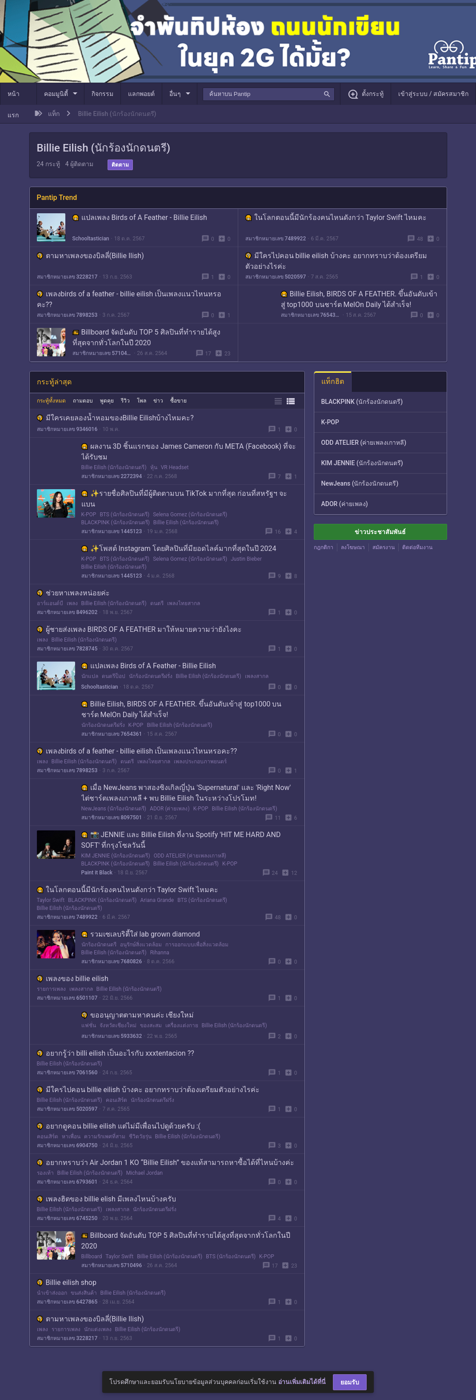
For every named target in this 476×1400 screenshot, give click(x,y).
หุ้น (153, 467)
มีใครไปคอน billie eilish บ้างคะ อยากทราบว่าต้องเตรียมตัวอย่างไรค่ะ (148, 1089)
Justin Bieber (246, 559)
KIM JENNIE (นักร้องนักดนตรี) (115, 856)
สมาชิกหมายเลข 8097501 (111, 817)
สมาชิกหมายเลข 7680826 (111, 961)
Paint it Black (96, 873)
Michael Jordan (144, 1173)
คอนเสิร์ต (116, 1100)
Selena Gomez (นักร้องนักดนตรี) (190, 514)
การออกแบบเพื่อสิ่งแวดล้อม (196, 944)
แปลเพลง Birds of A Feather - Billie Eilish (139, 217)
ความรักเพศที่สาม (104, 1136)
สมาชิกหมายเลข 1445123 (111, 531)
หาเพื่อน (71, 1136)
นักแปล (89, 676)
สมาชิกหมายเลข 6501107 (67, 998)
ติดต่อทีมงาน (417, 547)
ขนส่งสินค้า (84, 1293)
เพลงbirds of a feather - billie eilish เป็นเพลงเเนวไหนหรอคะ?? (137, 751)
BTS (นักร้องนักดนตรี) (124, 514)
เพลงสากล (256, 676)
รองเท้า (45, 1173)
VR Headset (175, 467)
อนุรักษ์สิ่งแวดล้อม (141, 944)
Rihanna (159, 952)
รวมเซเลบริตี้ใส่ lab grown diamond (140, 934)
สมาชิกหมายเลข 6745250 (67, 1218)
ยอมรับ (349, 1382)
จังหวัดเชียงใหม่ (118, 1025)
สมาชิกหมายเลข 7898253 (67, 315)
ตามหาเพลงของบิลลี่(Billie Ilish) (90, 255)
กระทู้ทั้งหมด (51, 401)
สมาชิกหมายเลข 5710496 (102, 353)
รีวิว (125, 401)
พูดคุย (107, 401)
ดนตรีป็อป (113, 676)
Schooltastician (90, 238)
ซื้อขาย (178, 401)
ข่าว (158, 401)
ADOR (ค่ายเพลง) (170, 809)
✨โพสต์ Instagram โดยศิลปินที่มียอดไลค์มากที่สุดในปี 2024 (178, 548)
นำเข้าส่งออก (52, 1293)
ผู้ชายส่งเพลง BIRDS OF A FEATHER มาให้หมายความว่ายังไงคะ (139, 629)
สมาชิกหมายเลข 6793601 (67, 1182)
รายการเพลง (51, 989)
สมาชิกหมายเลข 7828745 (67, 649)
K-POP (88, 514)
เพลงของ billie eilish (72, 978)
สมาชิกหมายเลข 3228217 (67, 277)
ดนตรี (157, 603)
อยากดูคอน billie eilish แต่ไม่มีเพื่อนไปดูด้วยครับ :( (118, 1126)
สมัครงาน (383, 547)
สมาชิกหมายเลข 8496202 (67, 612)
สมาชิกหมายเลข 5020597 (275, 277)
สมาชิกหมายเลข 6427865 (67, 1302)
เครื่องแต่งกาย (181, 1025)
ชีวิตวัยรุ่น (140, 1136)
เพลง (72, 603)
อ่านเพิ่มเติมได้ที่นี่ (302, 1381)
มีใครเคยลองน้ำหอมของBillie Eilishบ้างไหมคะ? (115, 418)
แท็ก (54, 113)
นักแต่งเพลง (98, 1329)
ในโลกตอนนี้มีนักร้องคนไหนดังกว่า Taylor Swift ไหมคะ (336, 217)
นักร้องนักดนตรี (98, 944)
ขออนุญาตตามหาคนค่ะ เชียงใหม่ (137, 1015)
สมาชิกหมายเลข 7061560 (67, 1072)
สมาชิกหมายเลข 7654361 (311, 315)
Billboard (91, 1256)
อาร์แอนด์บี (50, 603)
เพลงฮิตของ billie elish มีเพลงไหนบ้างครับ (106, 1199)
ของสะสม (151, 1025)
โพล (141, 401)
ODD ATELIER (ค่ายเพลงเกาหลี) (190, 856)
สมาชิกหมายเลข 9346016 (67, 429)
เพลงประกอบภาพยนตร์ (200, 761)
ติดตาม (120, 165)
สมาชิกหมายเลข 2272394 (111, 476)
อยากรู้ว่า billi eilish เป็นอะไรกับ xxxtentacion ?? (115, 1053)
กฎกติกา (323, 547)
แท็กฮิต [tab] (332, 381)
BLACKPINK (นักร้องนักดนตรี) (115, 522)
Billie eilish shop (66, 1282)
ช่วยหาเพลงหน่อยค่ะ (73, 593)
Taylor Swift (51, 900)
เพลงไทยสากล (183, 603)
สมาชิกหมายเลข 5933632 (111, 1036)
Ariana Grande (157, 900)
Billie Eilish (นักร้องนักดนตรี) (114, 467)
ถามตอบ (83, 401)
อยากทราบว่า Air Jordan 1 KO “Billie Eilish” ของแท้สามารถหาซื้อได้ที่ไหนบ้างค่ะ (166, 1162)
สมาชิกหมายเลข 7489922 (275, 238)
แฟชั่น (88, 1025)
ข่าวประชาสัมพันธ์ (380, 531)
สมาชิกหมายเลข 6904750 (67, 1145)
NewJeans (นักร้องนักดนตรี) (114, 809)
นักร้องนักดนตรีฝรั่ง (150, 676)
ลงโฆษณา (353, 547)
